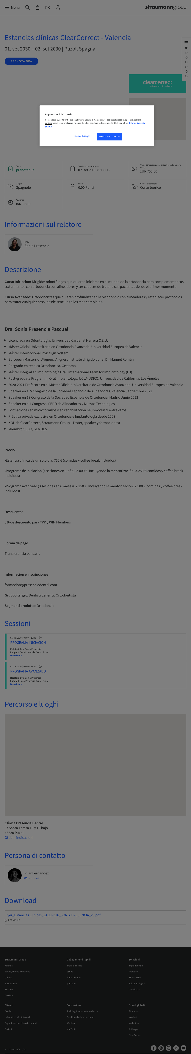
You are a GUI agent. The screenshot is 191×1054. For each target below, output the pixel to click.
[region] (97, 125)
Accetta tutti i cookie (109, 136)
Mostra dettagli (82, 136)
